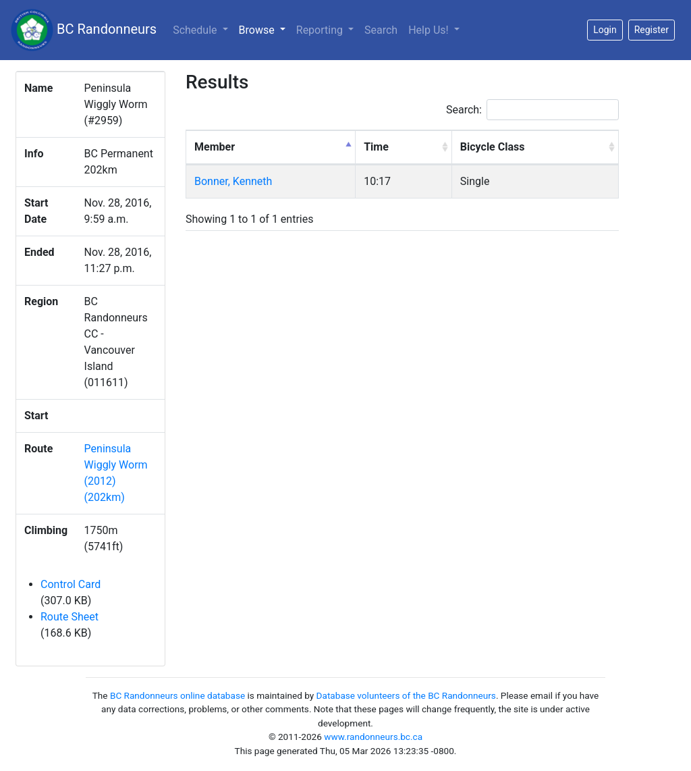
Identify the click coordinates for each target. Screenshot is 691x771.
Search (380, 30)
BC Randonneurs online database (177, 695)
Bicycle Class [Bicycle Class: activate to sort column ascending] (492, 146)
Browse (265, 29)
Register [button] (651, 29)
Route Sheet (69, 616)
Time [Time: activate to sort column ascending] (376, 146)
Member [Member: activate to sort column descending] (214, 146)
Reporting (321, 30)
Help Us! (429, 30)
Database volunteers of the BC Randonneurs (406, 695)
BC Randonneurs (84, 30)
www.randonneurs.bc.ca (373, 736)
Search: (532, 109)
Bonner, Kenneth (233, 181)
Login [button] (605, 29)
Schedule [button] (196, 30)
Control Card (70, 584)
